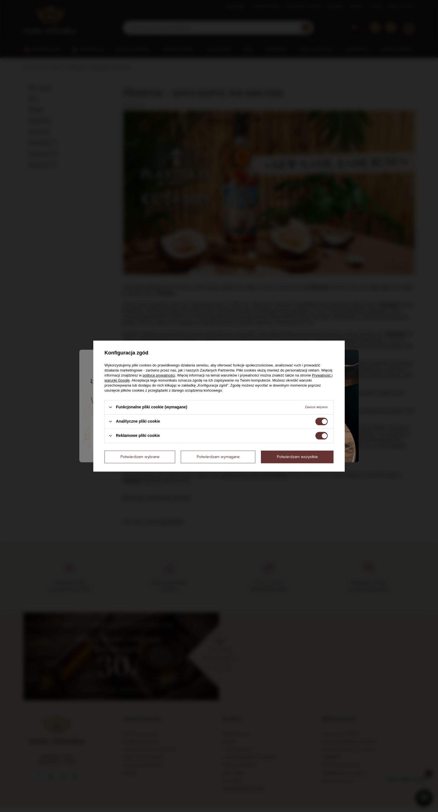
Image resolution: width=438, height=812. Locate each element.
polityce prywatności (159, 375)
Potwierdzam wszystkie (297, 456)
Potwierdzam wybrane (140, 456)
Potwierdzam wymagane (218, 456)
